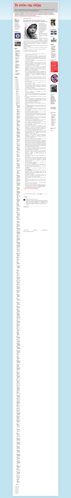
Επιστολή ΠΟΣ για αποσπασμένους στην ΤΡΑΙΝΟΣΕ (18, 144)
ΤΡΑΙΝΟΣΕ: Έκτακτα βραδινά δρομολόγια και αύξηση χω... (18, 334)
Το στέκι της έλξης (28, 5)
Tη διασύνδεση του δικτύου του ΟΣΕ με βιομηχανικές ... (18, 451)
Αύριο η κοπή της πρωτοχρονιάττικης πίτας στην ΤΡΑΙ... (18, 341)
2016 (16, 487)
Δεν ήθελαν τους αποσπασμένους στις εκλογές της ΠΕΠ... (18, 140)
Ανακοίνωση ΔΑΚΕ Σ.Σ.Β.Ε (17, 355)
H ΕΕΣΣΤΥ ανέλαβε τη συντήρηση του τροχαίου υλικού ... (18, 295)
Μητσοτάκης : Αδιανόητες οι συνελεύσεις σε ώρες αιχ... (18, 242)
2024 (16, 81)
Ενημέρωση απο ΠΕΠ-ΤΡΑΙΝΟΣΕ (18, 406)
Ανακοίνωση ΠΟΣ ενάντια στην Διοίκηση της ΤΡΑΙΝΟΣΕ (18, 229)
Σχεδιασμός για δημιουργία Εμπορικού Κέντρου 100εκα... (18, 200)
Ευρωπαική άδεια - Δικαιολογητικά (53, 46)
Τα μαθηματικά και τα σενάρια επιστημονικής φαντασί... (18, 111)
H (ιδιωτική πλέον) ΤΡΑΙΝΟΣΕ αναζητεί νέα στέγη (18, 358)
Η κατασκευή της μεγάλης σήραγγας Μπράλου (18, 365)
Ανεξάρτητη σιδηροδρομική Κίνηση (53, 117)
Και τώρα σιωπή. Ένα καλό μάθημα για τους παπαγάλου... (18, 117)
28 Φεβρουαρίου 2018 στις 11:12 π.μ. (33, 199)
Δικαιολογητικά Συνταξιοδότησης (53, 51)
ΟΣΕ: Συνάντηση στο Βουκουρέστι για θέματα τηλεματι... (18, 282)
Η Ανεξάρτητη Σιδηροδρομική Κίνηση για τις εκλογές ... (18, 233)
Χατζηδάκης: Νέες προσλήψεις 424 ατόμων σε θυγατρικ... (18, 148)
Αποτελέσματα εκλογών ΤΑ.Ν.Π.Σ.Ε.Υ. (18, 222)
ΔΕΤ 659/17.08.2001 (53, 53)
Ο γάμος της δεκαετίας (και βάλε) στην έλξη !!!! (18, 307)
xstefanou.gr (53, 124)
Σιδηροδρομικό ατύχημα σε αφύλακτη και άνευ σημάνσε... (18, 403)
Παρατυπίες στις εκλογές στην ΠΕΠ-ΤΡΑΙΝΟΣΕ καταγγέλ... (18, 254)
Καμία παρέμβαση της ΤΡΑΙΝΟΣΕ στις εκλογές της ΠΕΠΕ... (18, 214)
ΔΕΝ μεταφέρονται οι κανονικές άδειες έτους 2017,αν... (18, 472)
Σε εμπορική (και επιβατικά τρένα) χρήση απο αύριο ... (18, 396)
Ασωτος (27, 199)
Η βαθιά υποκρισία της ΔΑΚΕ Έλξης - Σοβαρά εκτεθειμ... (18, 467)
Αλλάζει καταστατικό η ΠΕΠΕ (18, 236)
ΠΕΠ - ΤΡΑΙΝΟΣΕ (53, 115)
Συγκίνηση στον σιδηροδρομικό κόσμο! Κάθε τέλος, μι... (18, 369)
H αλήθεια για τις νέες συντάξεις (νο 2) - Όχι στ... (18, 399)
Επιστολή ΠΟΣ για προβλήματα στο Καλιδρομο (18, 385)
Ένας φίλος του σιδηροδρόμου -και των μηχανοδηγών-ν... (18, 107)
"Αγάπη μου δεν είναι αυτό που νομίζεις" (17, 58)
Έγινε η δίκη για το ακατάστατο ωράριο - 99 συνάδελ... (18, 476)
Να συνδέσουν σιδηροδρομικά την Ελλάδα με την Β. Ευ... (18, 463)
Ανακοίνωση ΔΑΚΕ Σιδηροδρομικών (18, 392)
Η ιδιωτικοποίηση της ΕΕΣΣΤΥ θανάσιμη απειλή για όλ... (18, 171)
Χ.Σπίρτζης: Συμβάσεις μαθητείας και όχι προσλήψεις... (18, 125)
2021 (16, 84)
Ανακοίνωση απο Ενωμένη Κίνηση (18, 411)
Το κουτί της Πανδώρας (52, 123)
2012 (16, 492)
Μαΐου (17, 100)
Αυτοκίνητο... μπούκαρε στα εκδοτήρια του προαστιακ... (18, 459)
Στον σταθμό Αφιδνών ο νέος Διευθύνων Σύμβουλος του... (18, 481)
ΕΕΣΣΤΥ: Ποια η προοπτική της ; (18, 168)
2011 (16, 493)
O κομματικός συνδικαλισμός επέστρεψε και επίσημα (17, 61)
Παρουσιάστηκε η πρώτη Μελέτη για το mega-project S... (18, 439)
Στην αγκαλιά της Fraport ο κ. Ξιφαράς (17, 71)
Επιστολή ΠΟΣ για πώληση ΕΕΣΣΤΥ (18, 114)
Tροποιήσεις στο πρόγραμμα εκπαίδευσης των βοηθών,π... (18, 180)
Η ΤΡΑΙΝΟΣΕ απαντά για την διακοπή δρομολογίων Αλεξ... (18, 239)
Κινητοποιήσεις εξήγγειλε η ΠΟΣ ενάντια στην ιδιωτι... (18, 133)
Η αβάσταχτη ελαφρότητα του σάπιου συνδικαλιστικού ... (18, 136)
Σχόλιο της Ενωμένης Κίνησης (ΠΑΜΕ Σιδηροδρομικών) (18, 205)
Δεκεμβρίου (17, 89)
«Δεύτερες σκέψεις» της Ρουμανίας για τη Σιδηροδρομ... (18, 209)
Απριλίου (17, 101)
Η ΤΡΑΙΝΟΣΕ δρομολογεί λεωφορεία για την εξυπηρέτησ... (18, 389)
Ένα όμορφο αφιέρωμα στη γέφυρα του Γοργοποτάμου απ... (18, 362)
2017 (16, 486)
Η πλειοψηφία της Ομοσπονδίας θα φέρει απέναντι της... (18, 160)
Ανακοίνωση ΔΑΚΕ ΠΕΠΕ (18, 408)
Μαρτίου (17, 102)
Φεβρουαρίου (18, 103)
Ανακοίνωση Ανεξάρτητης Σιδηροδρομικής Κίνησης (18, 192)
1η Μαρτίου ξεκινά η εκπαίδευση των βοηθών (18, 310)
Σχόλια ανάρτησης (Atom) (30, 231)
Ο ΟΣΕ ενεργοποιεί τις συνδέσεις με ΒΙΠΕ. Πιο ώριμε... (18, 121)
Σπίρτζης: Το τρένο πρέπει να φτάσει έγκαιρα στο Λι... (18, 421)
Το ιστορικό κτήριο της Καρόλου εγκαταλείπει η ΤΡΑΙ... (18, 225)
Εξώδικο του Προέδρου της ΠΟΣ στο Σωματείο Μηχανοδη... (18, 417)
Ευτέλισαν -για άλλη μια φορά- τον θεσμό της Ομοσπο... (18, 373)
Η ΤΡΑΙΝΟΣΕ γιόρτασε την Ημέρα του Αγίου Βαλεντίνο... (18, 325)
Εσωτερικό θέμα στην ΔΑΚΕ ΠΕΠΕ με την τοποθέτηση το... (18, 443)
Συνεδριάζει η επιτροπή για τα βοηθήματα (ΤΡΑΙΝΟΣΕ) (18, 344)
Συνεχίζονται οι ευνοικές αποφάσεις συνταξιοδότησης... (18, 447)
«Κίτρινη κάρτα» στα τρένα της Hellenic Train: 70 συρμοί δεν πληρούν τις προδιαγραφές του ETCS (17, 66)
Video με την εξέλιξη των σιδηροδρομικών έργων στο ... (18, 348)
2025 (16, 80)
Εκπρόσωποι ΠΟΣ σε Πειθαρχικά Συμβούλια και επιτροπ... (18, 314)
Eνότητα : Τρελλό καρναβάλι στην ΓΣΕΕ (18, 262)
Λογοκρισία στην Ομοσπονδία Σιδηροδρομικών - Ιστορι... (18, 455)
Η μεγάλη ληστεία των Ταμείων (18, 270)
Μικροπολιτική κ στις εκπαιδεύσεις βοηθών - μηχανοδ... (18, 381)
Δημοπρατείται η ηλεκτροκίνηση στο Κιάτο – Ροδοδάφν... (18, 413)
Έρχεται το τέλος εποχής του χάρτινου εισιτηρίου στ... (18, 291)
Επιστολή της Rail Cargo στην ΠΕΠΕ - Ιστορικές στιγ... (18, 188)
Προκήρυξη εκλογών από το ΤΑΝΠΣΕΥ (18, 337)
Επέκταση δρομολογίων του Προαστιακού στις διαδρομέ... (18, 196)
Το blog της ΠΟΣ (53, 114)
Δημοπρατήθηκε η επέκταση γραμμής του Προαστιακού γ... (18, 184)
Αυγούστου (17, 96)
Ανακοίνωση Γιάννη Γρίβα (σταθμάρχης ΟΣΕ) (18, 321)
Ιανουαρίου (17, 484)
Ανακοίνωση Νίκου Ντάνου (18, 284)
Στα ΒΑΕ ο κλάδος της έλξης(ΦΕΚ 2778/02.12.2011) (53, 55)
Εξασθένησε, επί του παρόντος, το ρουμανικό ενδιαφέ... (18, 329)
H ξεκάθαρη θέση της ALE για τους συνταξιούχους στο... (18, 303)
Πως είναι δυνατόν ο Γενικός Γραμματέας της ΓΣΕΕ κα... (18, 155)
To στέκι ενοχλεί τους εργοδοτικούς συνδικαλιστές (17, 74)
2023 (16, 82)
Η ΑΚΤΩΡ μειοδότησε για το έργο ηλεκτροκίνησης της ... (18, 287)
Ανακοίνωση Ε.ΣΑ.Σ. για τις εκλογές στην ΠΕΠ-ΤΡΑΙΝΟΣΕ (18, 164)
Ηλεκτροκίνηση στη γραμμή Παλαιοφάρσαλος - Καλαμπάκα (18, 246)
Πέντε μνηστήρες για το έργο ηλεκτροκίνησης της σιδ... (18, 351)
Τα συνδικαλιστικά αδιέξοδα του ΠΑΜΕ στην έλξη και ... (18, 267)
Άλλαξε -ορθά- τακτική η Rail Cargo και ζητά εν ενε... (18, 278)
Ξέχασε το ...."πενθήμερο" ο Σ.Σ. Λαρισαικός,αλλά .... (18, 250)
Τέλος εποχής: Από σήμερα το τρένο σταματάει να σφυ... (18, 377)
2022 (16, 83)
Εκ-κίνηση (52, 125)
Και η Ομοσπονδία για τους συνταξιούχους (18, 299)
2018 (16, 88)
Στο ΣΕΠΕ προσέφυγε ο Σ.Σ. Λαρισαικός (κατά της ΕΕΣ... (18, 259)
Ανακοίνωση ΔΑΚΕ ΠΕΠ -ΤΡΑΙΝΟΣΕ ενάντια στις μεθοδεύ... (18, 176)
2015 (16, 488)
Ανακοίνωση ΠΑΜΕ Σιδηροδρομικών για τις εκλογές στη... (18, 129)
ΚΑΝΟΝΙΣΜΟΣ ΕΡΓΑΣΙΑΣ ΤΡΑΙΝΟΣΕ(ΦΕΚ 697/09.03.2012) (53, 49)
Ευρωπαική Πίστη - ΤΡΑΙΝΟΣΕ (53, 57)
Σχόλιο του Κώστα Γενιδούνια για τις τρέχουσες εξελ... (18, 274)
